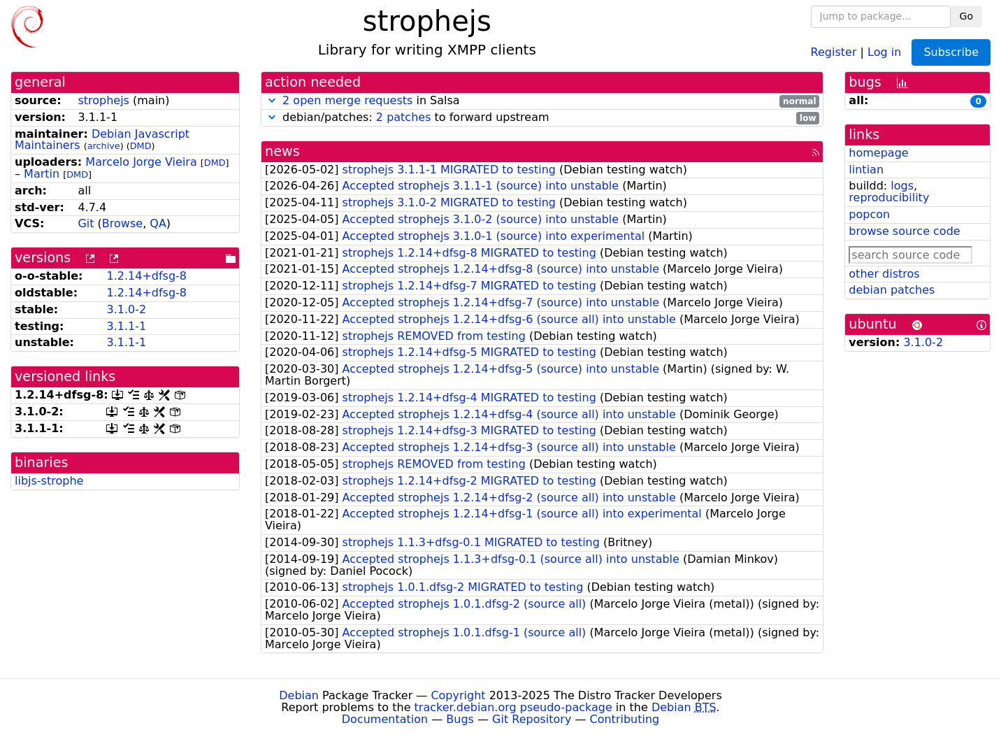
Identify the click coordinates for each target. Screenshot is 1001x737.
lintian (866, 169)
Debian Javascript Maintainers (102, 139)
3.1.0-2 (126, 309)
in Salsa (542, 101)
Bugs (460, 719)
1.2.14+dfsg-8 (146, 275)
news (282, 151)
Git (86, 223)
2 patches (403, 117)
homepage (878, 152)
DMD (141, 146)
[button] (271, 100)
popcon (869, 214)
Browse (122, 223)
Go (966, 16)
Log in (884, 51)
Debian (299, 695)
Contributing (625, 719)
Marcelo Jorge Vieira (140, 162)
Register (834, 51)
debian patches (892, 289)
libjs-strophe (49, 480)
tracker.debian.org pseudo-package (513, 707)
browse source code (904, 231)
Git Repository (531, 719)
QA (158, 223)
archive (103, 146)
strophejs (103, 100)
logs (902, 185)
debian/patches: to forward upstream (542, 118)
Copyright (458, 695)
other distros (884, 273)
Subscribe (951, 52)
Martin (41, 173)
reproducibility (889, 197)
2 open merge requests (347, 100)
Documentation (385, 719)
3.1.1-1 (126, 326)
